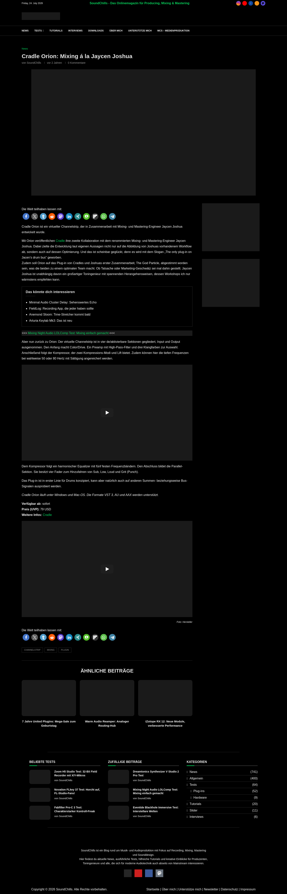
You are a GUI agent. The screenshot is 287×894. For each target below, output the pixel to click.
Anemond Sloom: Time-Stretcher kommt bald (59, 314)
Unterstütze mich (140, 30)
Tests (38, 30)
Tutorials (55, 30)
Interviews (75, 30)
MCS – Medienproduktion (173, 30)
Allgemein (224, 778)
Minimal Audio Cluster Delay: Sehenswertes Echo (62, 302)
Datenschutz (229, 889)
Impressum (248, 889)
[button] (26, 216)
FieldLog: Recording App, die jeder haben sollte (61, 308)
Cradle (60, 240)
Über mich (115, 30)
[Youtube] (244, 3)
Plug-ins (225, 791)
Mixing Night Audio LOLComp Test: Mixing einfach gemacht (68, 333)
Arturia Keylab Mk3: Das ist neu (50, 320)
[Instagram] (238, 3)
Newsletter (211, 889)
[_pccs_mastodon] (263, 3)
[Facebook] (250, 3)
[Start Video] (107, 413)
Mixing (50, 650)
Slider (224, 810)
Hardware (225, 798)
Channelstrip (32, 650)
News (25, 30)
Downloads (96, 30)
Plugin (65, 650)
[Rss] (257, 3)
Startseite (152, 889)
